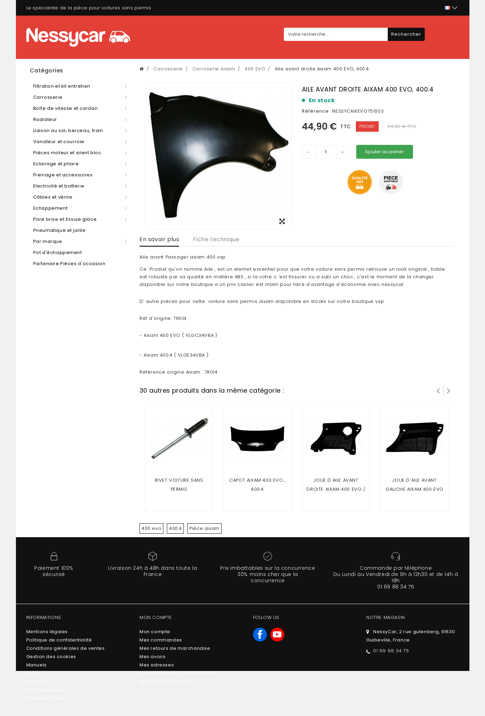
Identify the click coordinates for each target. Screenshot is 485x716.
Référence (315, 111)
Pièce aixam (204, 528)
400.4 (175, 528)
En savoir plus (159, 239)
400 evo (151, 528)
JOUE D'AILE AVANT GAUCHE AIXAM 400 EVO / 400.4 (414, 489)
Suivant (448, 390)
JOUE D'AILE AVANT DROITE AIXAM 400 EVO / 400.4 (335, 489)
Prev (438, 390)
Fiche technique (216, 239)
